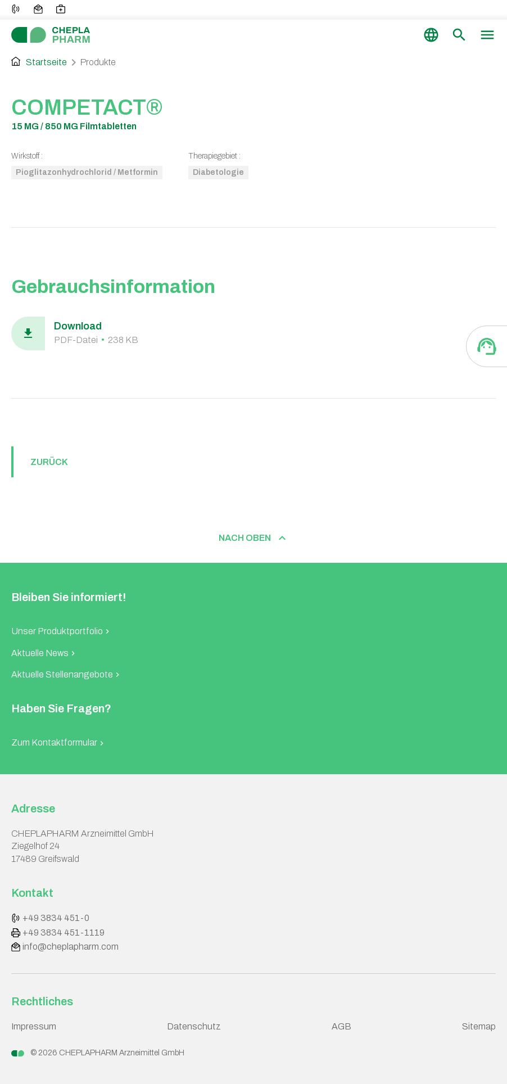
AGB (341, 1026)
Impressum (33, 1026)
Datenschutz (194, 1026)
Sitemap (479, 1026)
